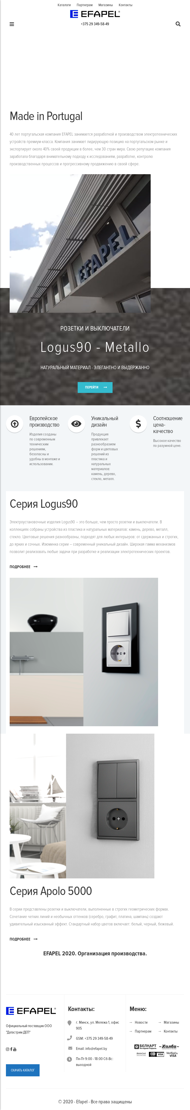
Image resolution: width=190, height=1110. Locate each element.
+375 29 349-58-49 (95, 24)
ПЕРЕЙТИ (91, 387)
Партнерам (85, 5)
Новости (141, 1022)
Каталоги (64, 5)
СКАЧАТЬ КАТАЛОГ (23, 1070)
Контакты (125, 5)
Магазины (105, 5)
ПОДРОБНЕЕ (24, 567)
